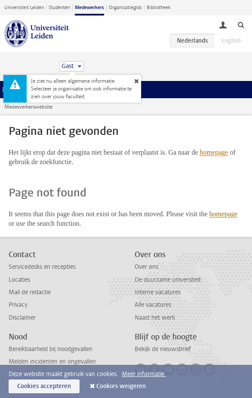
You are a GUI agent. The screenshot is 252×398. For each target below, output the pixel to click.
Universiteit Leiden (24, 7)
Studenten (59, 7)
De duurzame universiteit (168, 280)
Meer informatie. (144, 374)
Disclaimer (22, 318)
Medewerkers (89, 7)
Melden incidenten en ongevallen (52, 362)
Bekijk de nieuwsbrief (163, 349)
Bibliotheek (159, 7)
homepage (214, 152)
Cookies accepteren (44, 386)
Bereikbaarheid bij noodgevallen (50, 349)
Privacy (18, 305)
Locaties (19, 280)
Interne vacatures (158, 292)
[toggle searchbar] (241, 24)
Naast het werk (155, 318)
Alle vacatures (153, 305)
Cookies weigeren (121, 386)
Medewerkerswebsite (28, 106)
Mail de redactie (30, 292)
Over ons (146, 267)
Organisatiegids (125, 7)
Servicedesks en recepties (42, 267)
